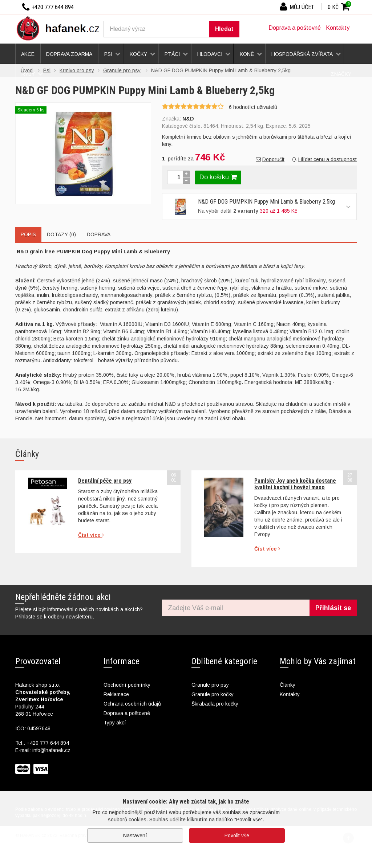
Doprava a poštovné (294, 28)
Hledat (224, 29)
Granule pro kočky (212, 694)
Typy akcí (115, 723)
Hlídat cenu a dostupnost (324, 159)
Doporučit (270, 159)
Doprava (98, 234)
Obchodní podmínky (127, 685)
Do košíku (218, 177)
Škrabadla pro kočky (214, 704)
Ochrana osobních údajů (132, 704)
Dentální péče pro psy (105, 480)
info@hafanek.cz (51, 750)
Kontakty (337, 28)
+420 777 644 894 (48, 743)
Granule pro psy (210, 685)
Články (287, 685)
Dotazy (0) (61, 234)
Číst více (91, 535)
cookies (137, 819)
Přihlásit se (333, 608)
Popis (28, 234)
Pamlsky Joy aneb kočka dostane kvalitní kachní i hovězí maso (295, 484)
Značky (341, 74)
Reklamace (116, 694)
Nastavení (135, 835)
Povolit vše (237, 835)
